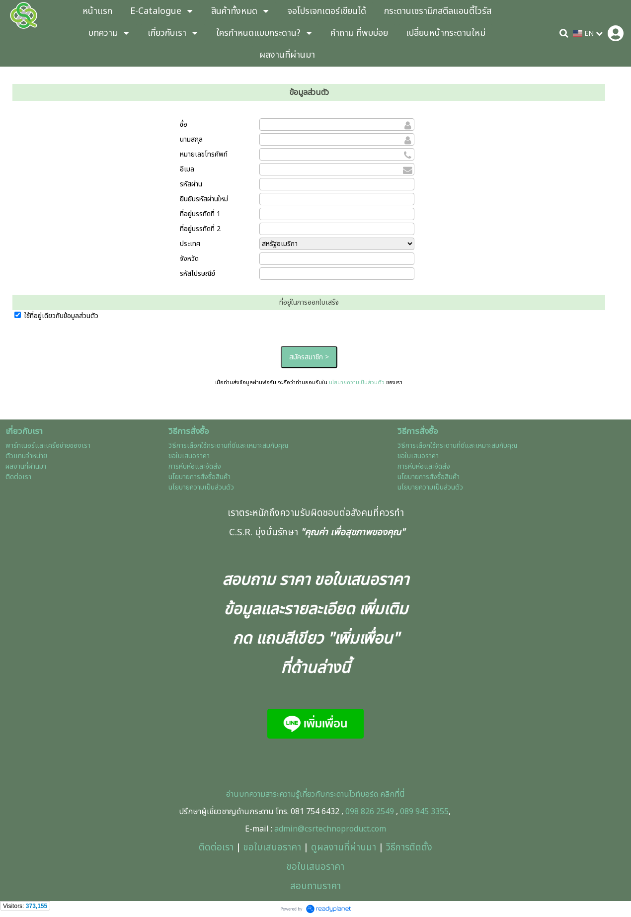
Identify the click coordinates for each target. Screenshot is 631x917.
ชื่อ (183, 124)
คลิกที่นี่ (391, 794)
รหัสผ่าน (191, 184)
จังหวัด (189, 258)
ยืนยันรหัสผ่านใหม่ (204, 199)
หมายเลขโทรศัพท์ (204, 154)
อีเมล (187, 169)
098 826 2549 (369, 812)
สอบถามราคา (315, 886)
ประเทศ (190, 244)
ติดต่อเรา (216, 847)
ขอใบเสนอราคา (272, 847)
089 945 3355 (424, 812)
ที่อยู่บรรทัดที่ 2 (200, 229)
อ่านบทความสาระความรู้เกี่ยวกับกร (280, 794)
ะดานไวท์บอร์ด (356, 794)
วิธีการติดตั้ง (409, 847)
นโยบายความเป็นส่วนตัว (357, 382)
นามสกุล (191, 139)
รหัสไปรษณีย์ (197, 273)
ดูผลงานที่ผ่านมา (343, 847)
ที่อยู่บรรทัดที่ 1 (200, 214)
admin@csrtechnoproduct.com (330, 829)
